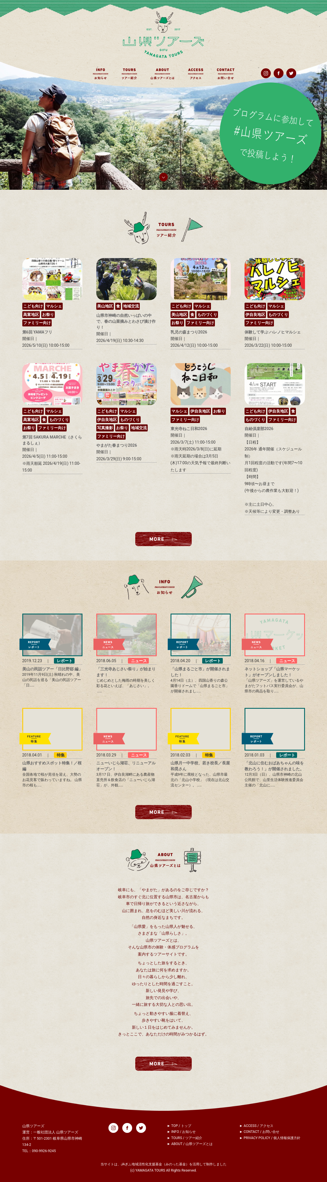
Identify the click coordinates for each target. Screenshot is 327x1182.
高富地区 (31, 314)
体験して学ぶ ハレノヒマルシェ (273, 332)
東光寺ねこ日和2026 (189, 428)
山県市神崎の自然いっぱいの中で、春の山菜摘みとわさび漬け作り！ (126, 321)
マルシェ (54, 306)
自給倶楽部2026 (259, 428)
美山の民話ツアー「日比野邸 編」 (52, 669)
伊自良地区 (255, 314)
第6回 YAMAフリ (37, 332)
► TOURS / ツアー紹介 (184, 1138)
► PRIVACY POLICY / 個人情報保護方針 (270, 1138)
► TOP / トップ (179, 1126)
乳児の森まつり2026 (189, 332)
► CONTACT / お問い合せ (259, 1132)
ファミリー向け (37, 322)
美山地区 (105, 306)
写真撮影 (105, 428)
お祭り (48, 314)
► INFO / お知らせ (181, 1132)
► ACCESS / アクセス (256, 1126)
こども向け (33, 306)
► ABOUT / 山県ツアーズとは (190, 1144)
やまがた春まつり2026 (116, 445)
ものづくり (207, 314)
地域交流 (131, 306)
